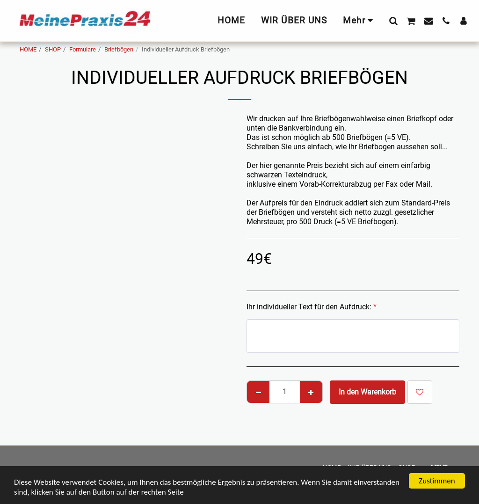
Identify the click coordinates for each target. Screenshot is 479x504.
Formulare (82, 49)
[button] (393, 20)
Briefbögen (118, 49)
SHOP (53, 49)
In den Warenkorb (367, 391)
